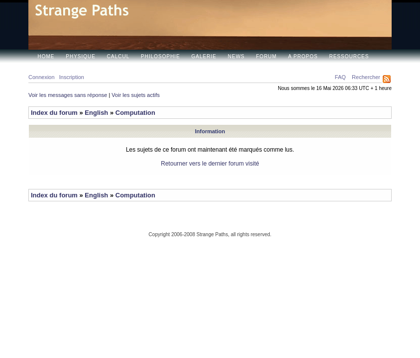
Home (46, 56)
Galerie (204, 56)
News (236, 56)
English (96, 112)
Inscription (71, 77)
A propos (303, 56)
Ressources (349, 56)
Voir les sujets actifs (135, 95)
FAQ (340, 77)
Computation (135, 112)
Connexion (41, 77)
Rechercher (366, 77)
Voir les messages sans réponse (67, 95)
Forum (266, 56)
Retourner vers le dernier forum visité (210, 163)
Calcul (118, 56)
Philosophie (160, 56)
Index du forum (54, 112)
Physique (81, 56)
